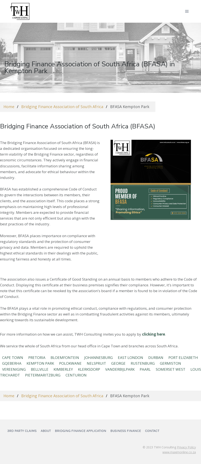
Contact (152, 431)
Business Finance (125, 431)
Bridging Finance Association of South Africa (62, 106)
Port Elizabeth (183, 357)
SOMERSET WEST (170, 369)
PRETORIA (36, 357)
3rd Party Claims (22, 431)
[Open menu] (187, 11)
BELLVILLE (39, 369)
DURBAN (155, 357)
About (46, 431)
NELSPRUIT (96, 363)
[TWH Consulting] (20, 11)
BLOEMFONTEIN (65, 357)
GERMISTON (170, 363)
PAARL (145, 369)
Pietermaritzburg (42, 375)
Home (8, 106)
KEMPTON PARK (40, 363)
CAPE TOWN (12, 357)
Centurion (76, 375)
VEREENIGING (14, 369)
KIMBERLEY (63, 369)
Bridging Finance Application (80, 431)
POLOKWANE (70, 363)
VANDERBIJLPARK (120, 369)
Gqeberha (11, 363)
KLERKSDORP (89, 369)
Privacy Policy (186, 447)
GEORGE (118, 363)
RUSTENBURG (143, 363)
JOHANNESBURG (98, 357)
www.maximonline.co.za (179, 452)
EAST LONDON (130, 357)
